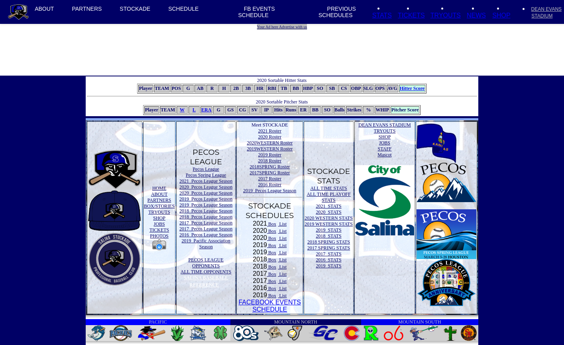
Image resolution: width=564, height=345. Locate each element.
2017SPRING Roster (270, 172)
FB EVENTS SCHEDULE (256, 12)
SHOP (501, 15)
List (282, 224)
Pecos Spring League (206, 175)
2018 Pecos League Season (205, 211)
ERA (206, 110)
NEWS (476, 15)
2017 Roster (269, 178)
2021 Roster (269, 131)
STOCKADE (135, 9)
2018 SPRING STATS (328, 242)
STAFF (384, 149)
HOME (159, 188)
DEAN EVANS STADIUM (384, 125)
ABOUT (44, 9)
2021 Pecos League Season (205, 181)
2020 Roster (269, 137)
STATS (382, 15)
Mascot (384, 155)
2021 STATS (328, 206)
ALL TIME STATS (328, 188)
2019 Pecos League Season (205, 199)
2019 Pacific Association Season (206, 243)
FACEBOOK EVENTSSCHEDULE (269, 306)
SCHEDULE (183, 9)
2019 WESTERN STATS (329, 224)
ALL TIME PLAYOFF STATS (328, 197)
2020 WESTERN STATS (329, 218)
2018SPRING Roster (270, 167)
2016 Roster (269, 184)
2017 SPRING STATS (328, 248)
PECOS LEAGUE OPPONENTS (206, 263)
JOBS (159, 224)
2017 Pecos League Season (205, 223)
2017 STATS (328, 254)
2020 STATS (328, 212)
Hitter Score (412, 88)
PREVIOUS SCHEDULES (337, 12)
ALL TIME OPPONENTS (206, 272)
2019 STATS (328, 230)
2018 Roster (269, 161)
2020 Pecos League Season (205, 187)
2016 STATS (328, 260)
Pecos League (206, 169)
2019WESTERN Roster (270, 149)
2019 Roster (269, 155)
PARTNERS (87, 9)
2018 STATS (328, 236)
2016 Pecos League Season (205, 235)
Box (271, 224)
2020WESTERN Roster (270, 143)
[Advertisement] (283, 48)
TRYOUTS (445, 15)
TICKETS (411, 15)
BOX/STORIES (159, 206)
